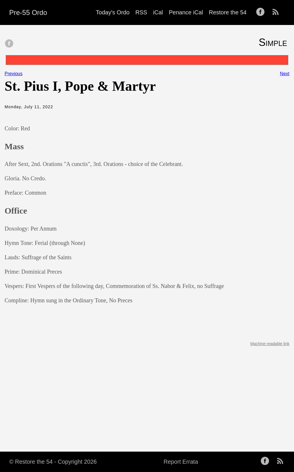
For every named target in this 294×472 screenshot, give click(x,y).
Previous (13, 73)
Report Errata (181, 462)
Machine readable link (269, 343)
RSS (141, 12)
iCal (158, 12)
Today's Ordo (112, 12)
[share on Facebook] (9, 44)
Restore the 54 (227, 12)
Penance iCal (186, 12)
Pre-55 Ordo (28, 12)
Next (284, 73)
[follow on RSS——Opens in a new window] (277, 12)
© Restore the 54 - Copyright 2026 (53, 462)
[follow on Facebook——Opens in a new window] (262, 12)
